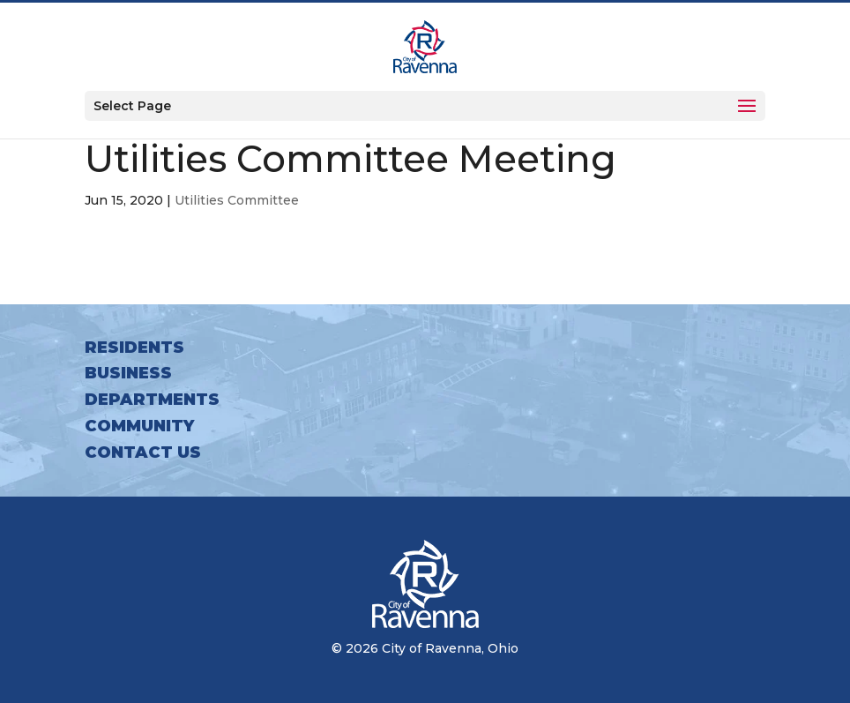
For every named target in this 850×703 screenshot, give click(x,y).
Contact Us (143, 452)
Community (139, 426)
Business (128, 373)
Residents (134, 347)
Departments (152, 399)
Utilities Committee (237, 200)
